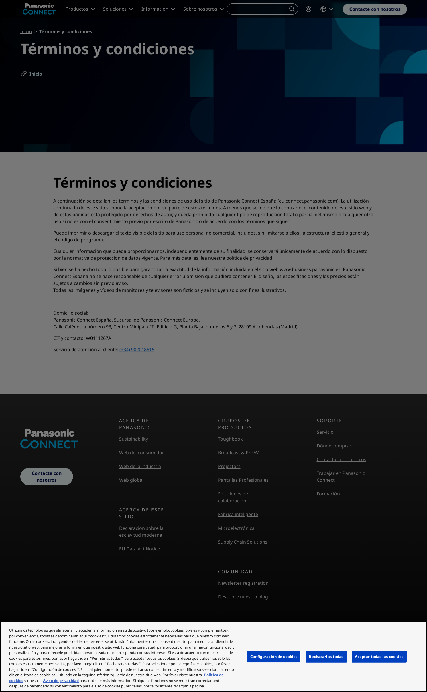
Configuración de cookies (274, 656)
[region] (213, 657)
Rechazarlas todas (326, 656)
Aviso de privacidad (61, 680)
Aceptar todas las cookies (379, 656)
